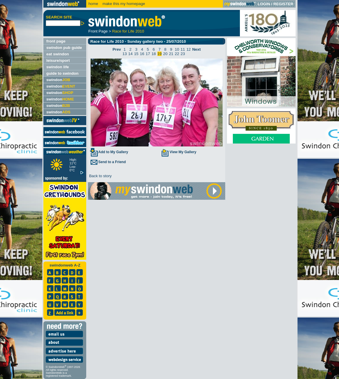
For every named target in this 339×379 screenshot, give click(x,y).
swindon (58, 80)
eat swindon (57, 54)
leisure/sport (58, 60)
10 (177, 49)
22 (177, 54)
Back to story (100, 176)
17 (148, 54)
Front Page (98, 31)
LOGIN (264, 4)
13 (125, 54)
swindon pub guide (64, 47)
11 (183, 49)
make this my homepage (123, 3)
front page (55, 41)
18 (154, 54)
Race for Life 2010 (128, 31)
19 (159, 54)
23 (183, 54)
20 (165, 54)
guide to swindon (62, 73)
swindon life (57, 67)
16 (142, 54)
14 (130, 54)
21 (171, 54)
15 (136, 54)
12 (189, 49)
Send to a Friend (107, 162)
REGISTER (283, 4)
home (93, 3)
